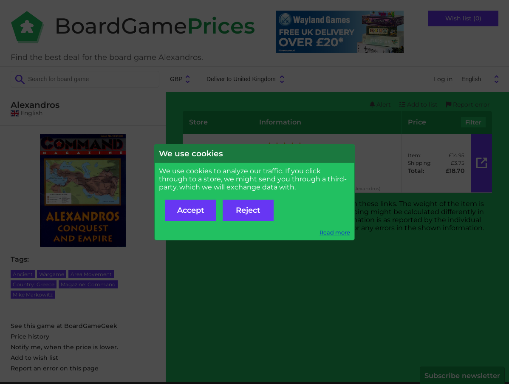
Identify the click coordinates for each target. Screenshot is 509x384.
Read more (335, 232)
